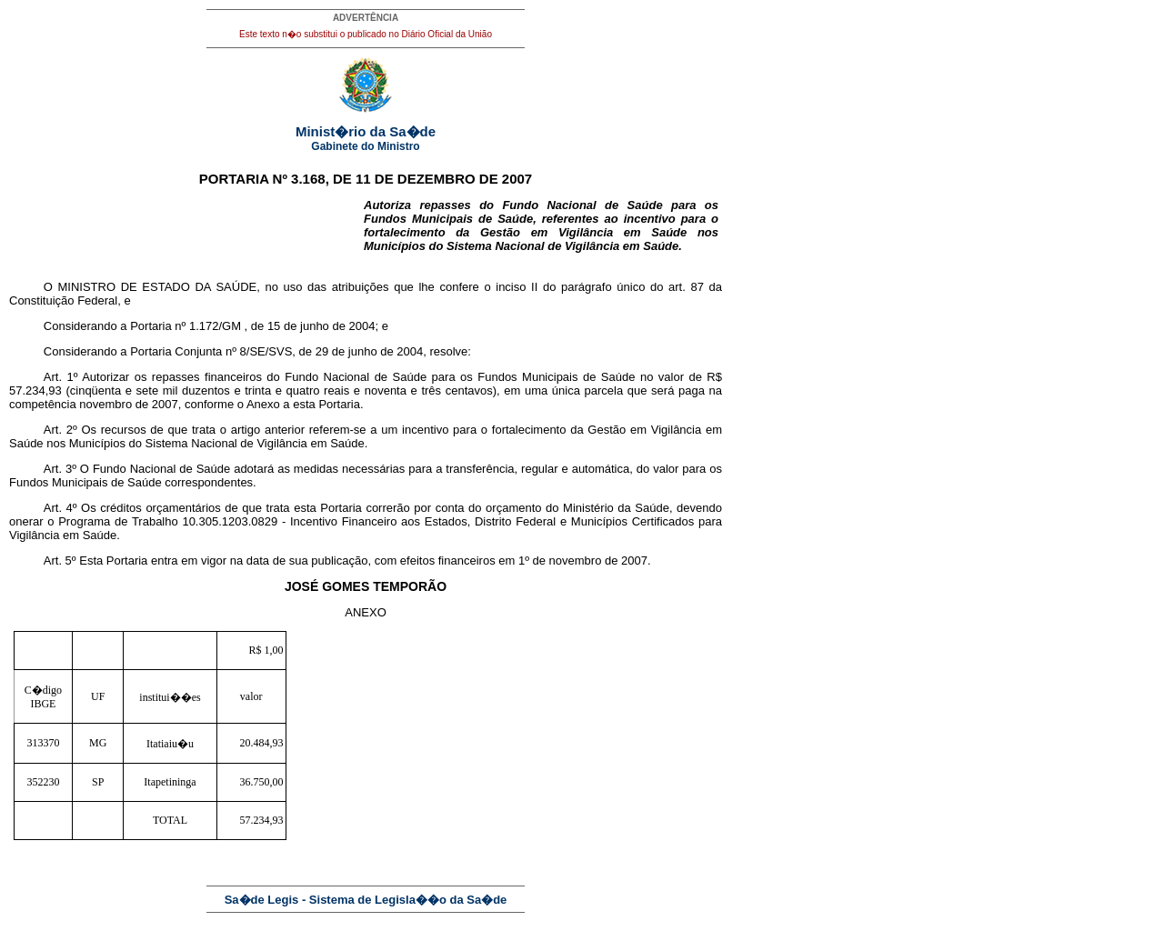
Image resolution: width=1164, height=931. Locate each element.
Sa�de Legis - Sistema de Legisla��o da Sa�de (366, 899)
